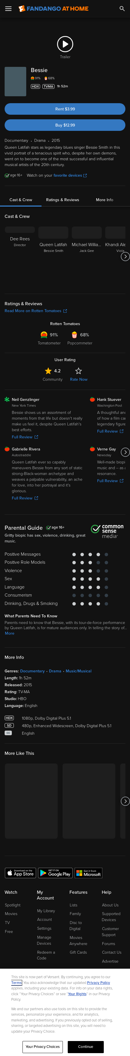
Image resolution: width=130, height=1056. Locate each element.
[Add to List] (121, 86)
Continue (85, 1046)
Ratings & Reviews (62, 199)
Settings (44, 928)
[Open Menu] (8, 8)
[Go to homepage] (53, 8)
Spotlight (12, 905)
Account (44, 919)
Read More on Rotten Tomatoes (36, 310)
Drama (55, 671)
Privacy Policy (98, 982)
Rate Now (78, 379)
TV (7, 922)
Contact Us (111, 952)
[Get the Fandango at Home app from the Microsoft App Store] (88, 873)
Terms (16, 982)
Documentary (32, 671)
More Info (104, 199)
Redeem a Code (46, 955)
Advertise (110, 961)
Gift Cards (78, 952)
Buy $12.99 (65, 125)
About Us (110, 905)
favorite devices (70, 175)
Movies (11, 913)
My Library (46, 910)
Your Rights (77, 994)
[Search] (122, 8)
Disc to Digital (75, 925)
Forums (108, 943)
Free (9, 931)
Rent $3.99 (65, 109)
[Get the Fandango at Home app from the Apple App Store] (20, 873)
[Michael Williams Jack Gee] (86, 256)
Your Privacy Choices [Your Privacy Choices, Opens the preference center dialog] (43, 1046)
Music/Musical (78, 671)
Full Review (25, 437)
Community (53, 379)
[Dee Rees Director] (20, 256)
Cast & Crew (21, 199)
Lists (73, 905)
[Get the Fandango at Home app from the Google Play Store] (55, 873)
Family (75, 913)
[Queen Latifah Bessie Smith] (53, 256)
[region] (65, 1012)
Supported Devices (111, 916)
